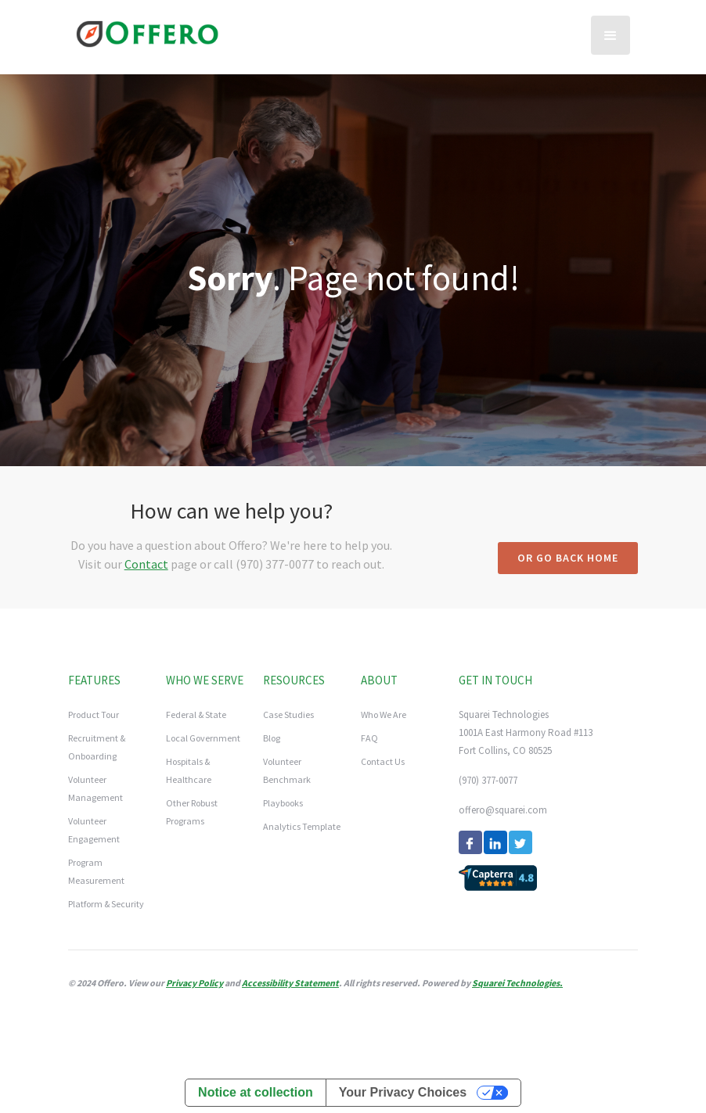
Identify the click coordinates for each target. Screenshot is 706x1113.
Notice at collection (255, 1092)
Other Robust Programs (192, 812)
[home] (147, 32)
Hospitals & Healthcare (188, 770)
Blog (271, 738)
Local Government (203, 738)
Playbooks (283, 803)
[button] (610, 35)
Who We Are (383, 714)
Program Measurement (96, 871)
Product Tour (93, 714)
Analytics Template (301, 826)
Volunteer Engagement (94, 830)
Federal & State (196, 714)
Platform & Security (106, 904)
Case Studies (288, 714)
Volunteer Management (95, 788)
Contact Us (383, 761)
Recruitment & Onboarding (96, 747)
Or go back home (567, 558)
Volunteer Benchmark (287, 770)
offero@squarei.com (503, 810)
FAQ (369, 738)
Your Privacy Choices (402, 1092)
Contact (146, 564)
